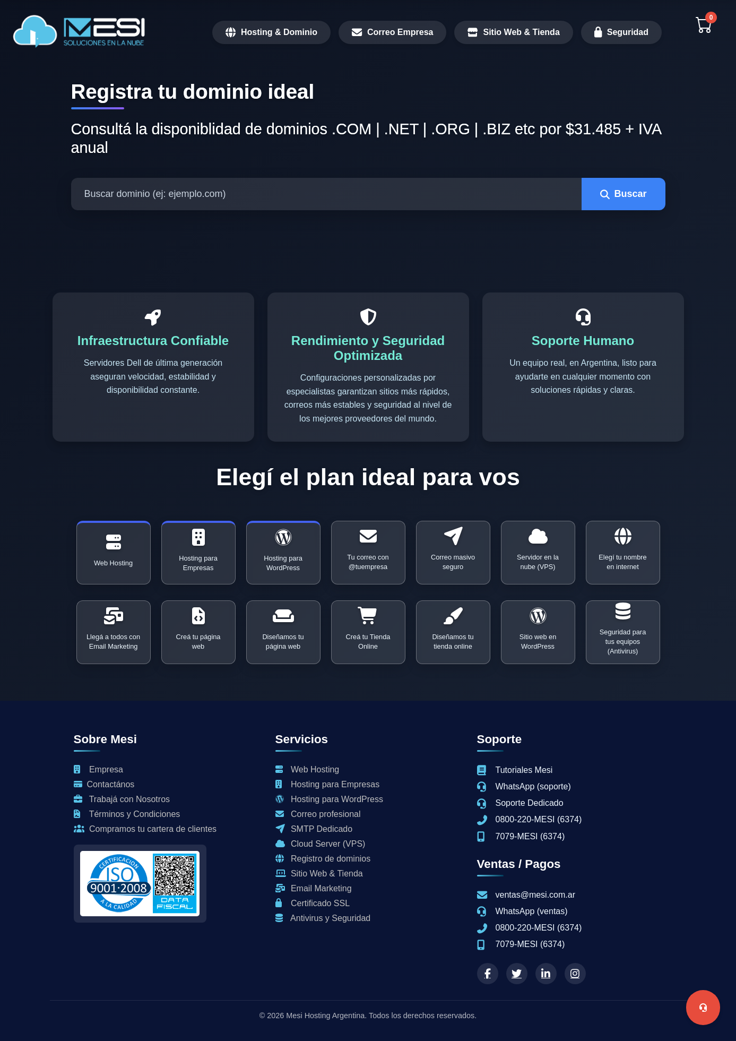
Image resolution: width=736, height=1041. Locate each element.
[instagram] (575, 973)
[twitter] (516, 973)
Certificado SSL (312, 903)
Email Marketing (313, 888)
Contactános (104, 784)
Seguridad (621, 32)
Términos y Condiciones (127, 814)
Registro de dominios (323, 858)
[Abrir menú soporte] (703, 1007)
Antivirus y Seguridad (323, 918)
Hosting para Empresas (327, 784)
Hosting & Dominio (271, 32)
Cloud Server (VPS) (320, 843)
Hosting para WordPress (329, 799)
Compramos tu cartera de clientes (145, 828)
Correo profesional (318, 814)
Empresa (98, 769)
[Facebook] (487, 973)
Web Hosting (307, 769)
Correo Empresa (393, 32)
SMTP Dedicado (314, 828)
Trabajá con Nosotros (122, 799)
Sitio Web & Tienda (513, 32)
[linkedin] (546, 973)
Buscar (623, 193)
